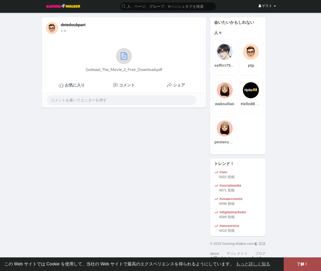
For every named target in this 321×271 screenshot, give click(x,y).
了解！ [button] (302, 264)
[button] (168, 6)
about (214, 253)
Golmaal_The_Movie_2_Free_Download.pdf (124, 60)
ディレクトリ (237, 253)
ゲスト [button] (267, 6)
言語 (260, 243)
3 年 (64, 31)
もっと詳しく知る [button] (253, 264)
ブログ (260, 253)
